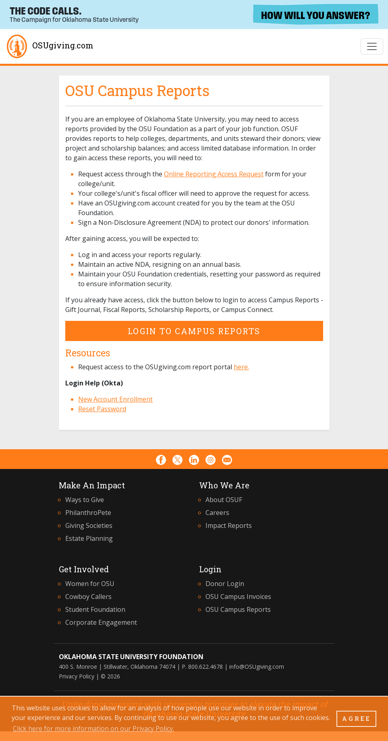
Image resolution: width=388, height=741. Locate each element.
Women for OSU (89, 583)
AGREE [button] (356, 718)
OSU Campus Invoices (238, 596)
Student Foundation (95, 609)
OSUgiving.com (49, 46)
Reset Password (102, 408)
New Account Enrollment (115, 399)
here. (241, 366)
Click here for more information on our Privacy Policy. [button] (93, 728)
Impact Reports (228, 525)
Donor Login (224, 583)
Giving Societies (88, 525)
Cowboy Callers (88, 596)
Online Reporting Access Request (214, 174)
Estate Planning (89, 538)
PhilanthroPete (88, 512)
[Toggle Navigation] (372, 46)
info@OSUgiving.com (256, 666)
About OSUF (223, 499)
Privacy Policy (76, 676)
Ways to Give (84, 499)
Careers (217, 512)
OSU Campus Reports (238, 609)
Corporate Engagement (101, 622)
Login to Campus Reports (194, 331)
